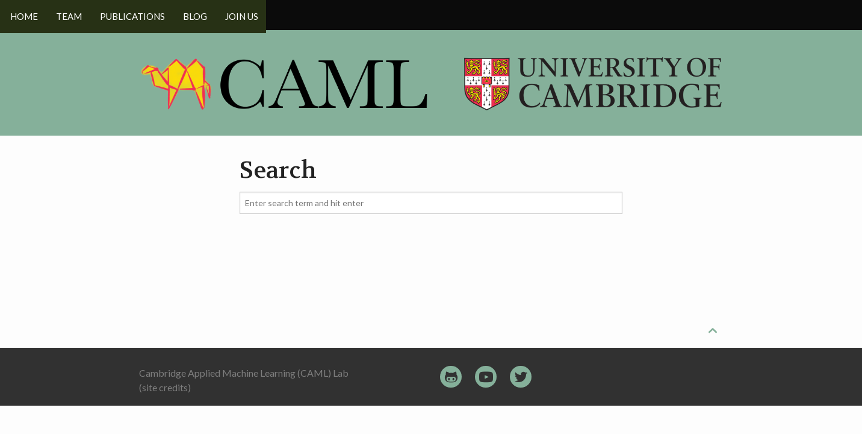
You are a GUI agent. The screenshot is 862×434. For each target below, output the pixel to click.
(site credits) (165, 387)
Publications (136, 15)
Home (24, 15)
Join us (249, 15)
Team (71, 15)
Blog (201, 15)
